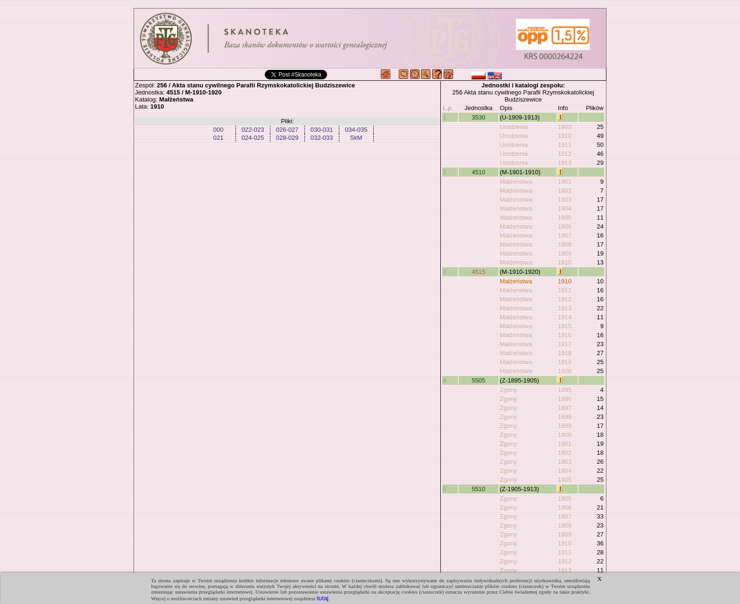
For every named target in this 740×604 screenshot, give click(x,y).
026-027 (287, 129)
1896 (565, 398)
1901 (565, 181)
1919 (565, 362)
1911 (565, 144)
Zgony (508, 389)
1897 (565, 407)
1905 (565, 217)
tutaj (322, 598)
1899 (565, 425)
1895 (565, 389)
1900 (565, 434)
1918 (565, 353)
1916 (565, 335)
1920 (565, 370)
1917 (565, 344)
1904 (565, 208)
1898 (565, 416)
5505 (478, 380)
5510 (478, 489)
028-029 (287, 137)
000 (218, 129)
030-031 (322, 129)
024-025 (253, 137)
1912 (565, 153)
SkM (356, 137)
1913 (565, 162)
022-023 (253, 129)
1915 (565, 326)
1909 (565, 126)
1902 (565, 190)
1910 (565, 135)
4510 (478, 172)
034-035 (356, 129)
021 (218, 137)
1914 (565, 317)
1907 (565, 235)
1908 (565, 244)
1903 (565, 199)
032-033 (322, 137)
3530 (478, 117)
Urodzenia (514, 126)
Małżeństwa (516, 181)
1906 (565, 226)
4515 (478, 271)
